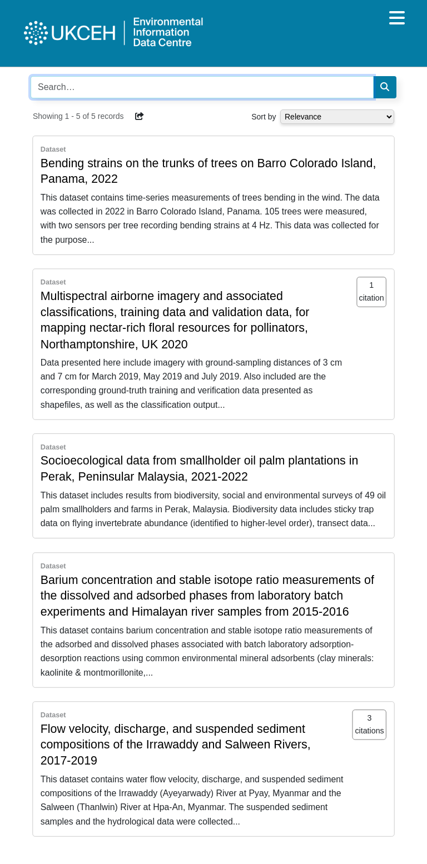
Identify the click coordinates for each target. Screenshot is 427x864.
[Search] (384, 87)
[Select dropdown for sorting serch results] (337, 116)
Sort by (263, 116)
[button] (140, 116)
